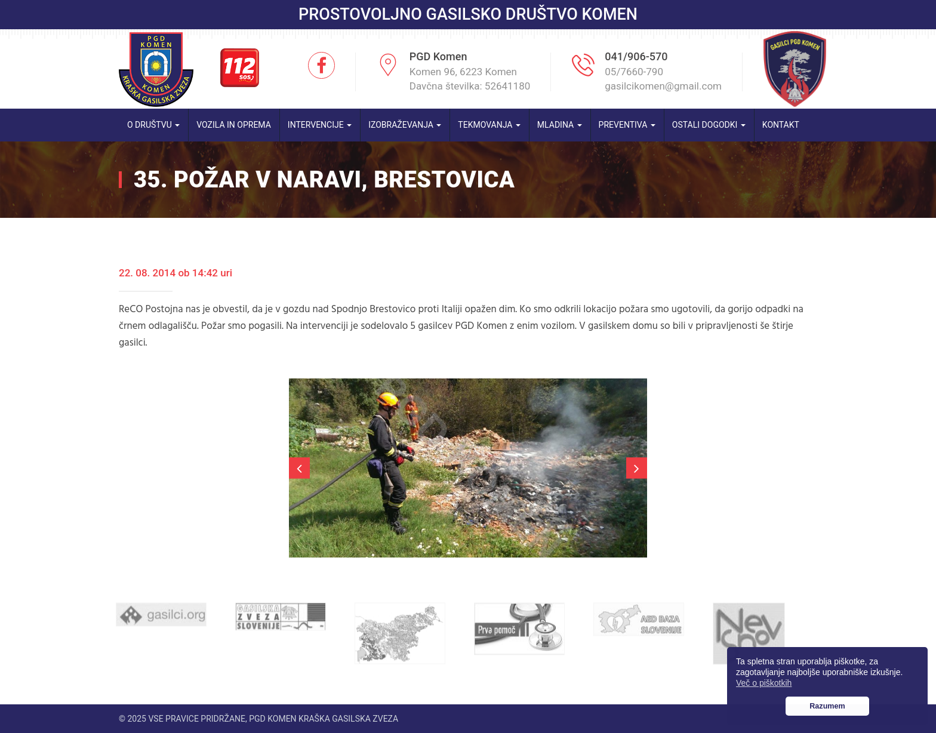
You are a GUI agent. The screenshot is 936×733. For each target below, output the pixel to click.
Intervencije (320, 125)
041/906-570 (636, 56)
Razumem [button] (827, 706)
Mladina (559, 125)
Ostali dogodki (709, 125)
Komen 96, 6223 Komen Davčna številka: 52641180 (470, 79)
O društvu (153, 125)
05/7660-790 (634, 72)
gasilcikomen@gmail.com (663, 86)
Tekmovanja (489, 125)
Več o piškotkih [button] (764, 683)
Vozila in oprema (233, 125)
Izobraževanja (404, 125)
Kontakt (780, 125)
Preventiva (627, 125)
